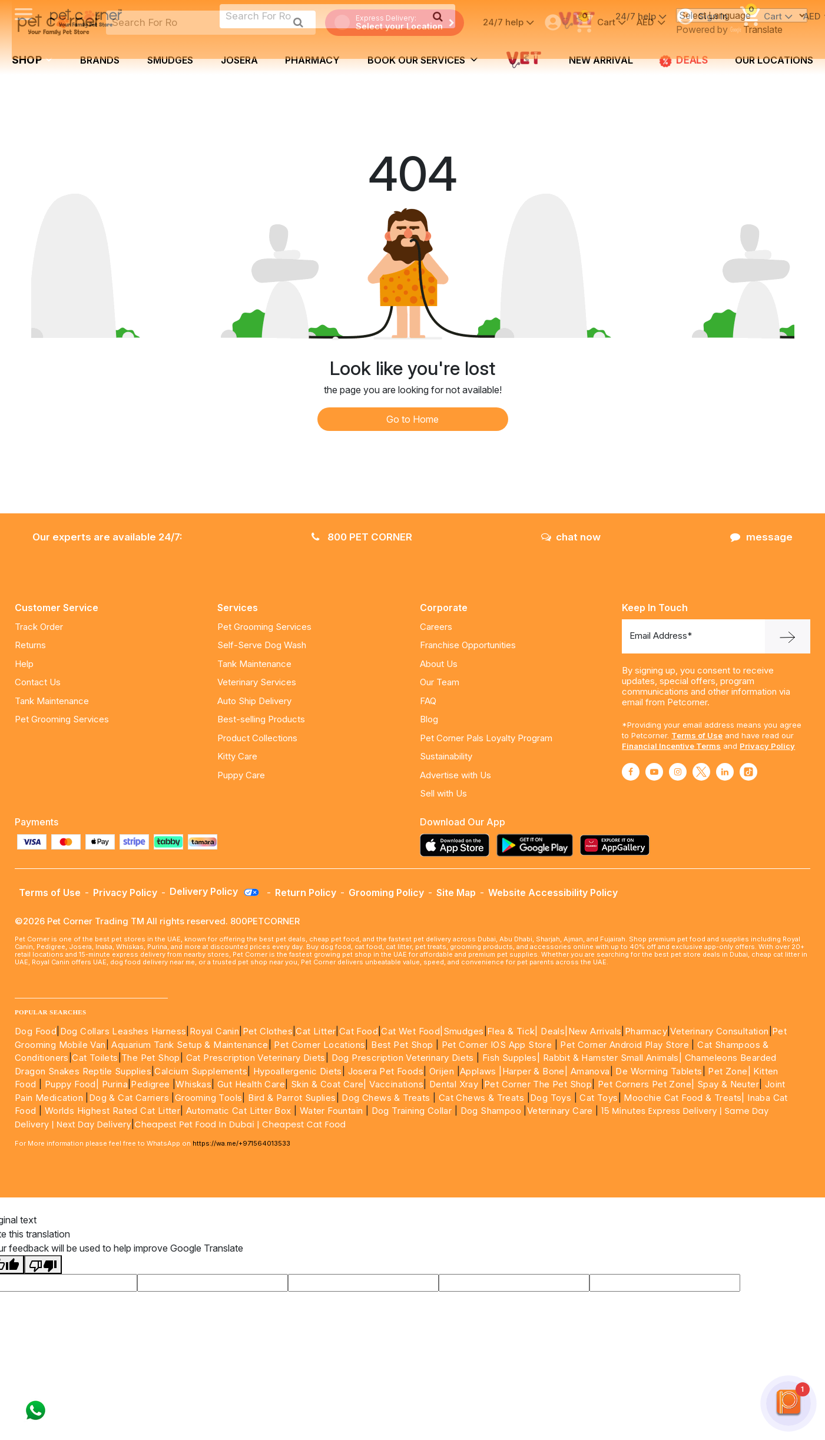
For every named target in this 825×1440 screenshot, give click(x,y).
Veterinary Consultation (719, 1031)
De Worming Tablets (658, 1071)
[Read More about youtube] (654, 772)
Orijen (443, 1071)
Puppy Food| (70, 1084)
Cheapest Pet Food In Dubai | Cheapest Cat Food (242, 1124)
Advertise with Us (455, 775)
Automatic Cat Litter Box (238, 1110)
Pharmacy (312, 60)
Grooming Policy (386, 892)
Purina (115, 1084)
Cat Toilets (95, 1057)
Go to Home (412, 419)
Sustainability (446, 756)
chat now (571, 537)
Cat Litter (316, 1031)
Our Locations (774, 60)
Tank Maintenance (52, 700)
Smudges (170, 60)
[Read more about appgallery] (617, 845)
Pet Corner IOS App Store (497, 1044)
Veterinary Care (561, 1110)
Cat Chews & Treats (483, 1097)
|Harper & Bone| (533, 1071)
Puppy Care (241, 775)
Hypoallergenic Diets (297, 1071)
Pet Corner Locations (318, 1044)
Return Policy (305, 892)
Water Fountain (333, 1110)
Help (24, 663)
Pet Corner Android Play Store (623, 1044)
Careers (436, 626)
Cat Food (358, 1031)
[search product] (298, 22)
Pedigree (150, 1084)
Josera (239, 60)
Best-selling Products (261, 719)
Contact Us (38, 682)
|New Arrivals (593, 1031)
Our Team (439, 682)
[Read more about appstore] (457, 845)
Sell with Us (443, 793)
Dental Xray (455, 1084)
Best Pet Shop (403, 1044)
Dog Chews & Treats (386, 1097)
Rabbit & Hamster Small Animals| (614, 1057)
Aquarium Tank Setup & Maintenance (189, 1044)
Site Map (456, 892)
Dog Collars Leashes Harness (123, 1031)
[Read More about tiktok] (748, 772)
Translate (756, 29)
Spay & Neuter (728, 1084)
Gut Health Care (251, 1084)
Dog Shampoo (490, 1110)
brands (100, 60)
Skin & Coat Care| (329, 1084)
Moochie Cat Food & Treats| (684, 1097)
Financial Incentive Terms (671, 746)
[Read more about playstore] (537, 845)
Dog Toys (550, 1097)
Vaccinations (395, 1084)
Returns (30, 645)
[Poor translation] (43, 1264)
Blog (429, 719)
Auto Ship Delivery (254, 700)
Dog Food (36, 1031)
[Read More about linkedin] (725, 772)
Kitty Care (237, 756)
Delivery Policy (215, 891)
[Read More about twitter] (701, 772)
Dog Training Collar (410, 1110)
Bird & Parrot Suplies (292, 1097)
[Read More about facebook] (631, 772)
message (761, 537)
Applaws (478, 1071)
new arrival (601, 60)
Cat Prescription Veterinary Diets (256, 1057)
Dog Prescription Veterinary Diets (404, 1057)
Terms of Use (697, 735)
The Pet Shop (150, 1057)
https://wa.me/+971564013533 (241, 1143)
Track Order (39, 626)
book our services (422, 59)
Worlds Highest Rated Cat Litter (111, 1110)
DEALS (684, 60)
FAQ (428, 700)
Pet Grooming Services (62, 719)
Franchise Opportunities (468, 645)
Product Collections (257, 738)
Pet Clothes (268, 1031)
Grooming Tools (209, 1097)
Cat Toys (598, 1097)
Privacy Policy (767, 746)
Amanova (590, 1071)
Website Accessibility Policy (553, 892)
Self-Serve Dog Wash (261, 645)
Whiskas (193, 1084)
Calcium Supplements (200, 1071)
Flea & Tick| (514, 1031)
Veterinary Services (256, 682)
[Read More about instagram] (678, 772)
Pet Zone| (729, 1071)
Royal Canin (214, 1031)
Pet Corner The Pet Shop (538, 1084)
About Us (439, 663)
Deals (553, 1031)
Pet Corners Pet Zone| (646, 1084)
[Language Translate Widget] (741, 15)
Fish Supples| (510, 1057)
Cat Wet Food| (412, 1031)
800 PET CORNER (362, 537)
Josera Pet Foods (384, 1071)
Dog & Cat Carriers (129, 1097)
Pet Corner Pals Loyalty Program (486, 738)
